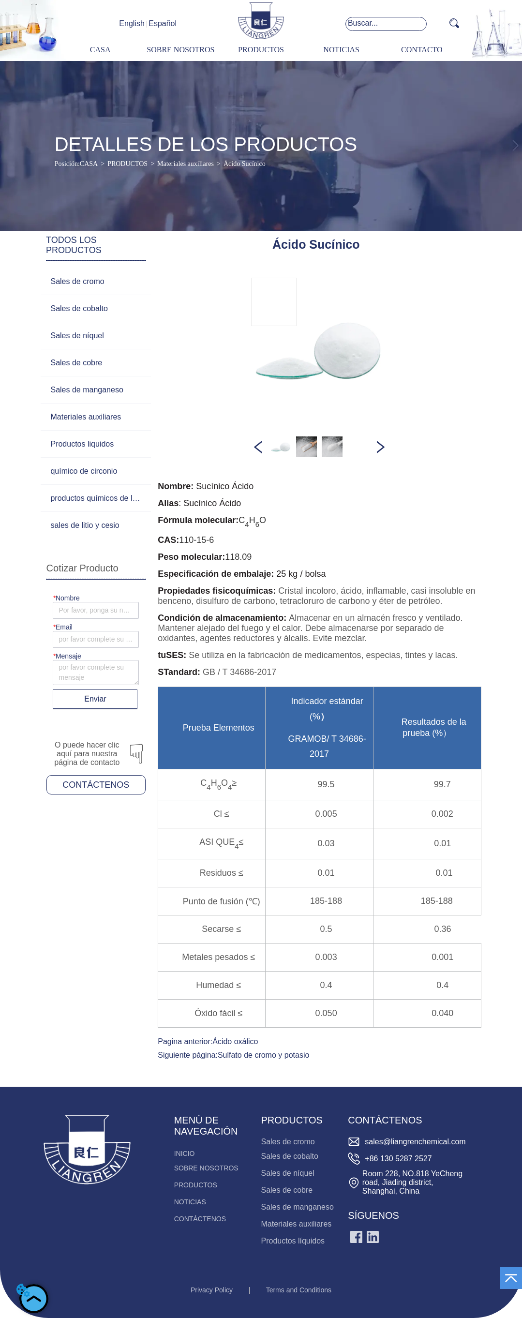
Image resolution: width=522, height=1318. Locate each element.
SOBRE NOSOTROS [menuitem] (180, 49)
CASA (89, 163)
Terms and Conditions (298, 1290)
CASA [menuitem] (100, 49)
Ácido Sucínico (245, 163)
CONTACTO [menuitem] (422, 49)
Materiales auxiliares (185, 163)
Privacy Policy (212, 1290)
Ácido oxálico (235, 1041)
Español (163, 23)
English (131, 23)
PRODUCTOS (127, 163)
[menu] (261, 50)
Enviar (95, 699)
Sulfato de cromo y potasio (263, 1055)
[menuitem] (261, 50)
